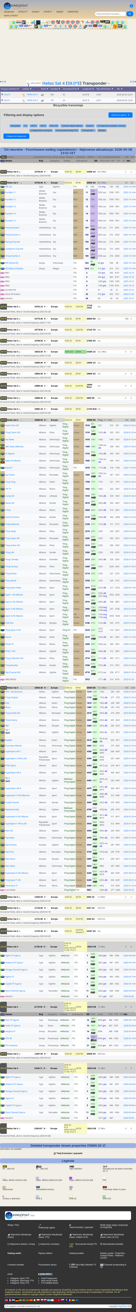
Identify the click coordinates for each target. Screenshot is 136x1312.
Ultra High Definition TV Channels (82, 1266)
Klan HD (9, 830)
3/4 (94, 183)
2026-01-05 (128, 294)
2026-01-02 (128, 425)
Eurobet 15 (10, 220)
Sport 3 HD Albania (14, 608)
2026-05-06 (128, 1077)
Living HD (9, 496)
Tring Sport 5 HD (13, 630)
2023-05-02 (129, 890)
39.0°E (73, 83)
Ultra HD (54, 126)
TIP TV (8, 488)
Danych (90, 126)
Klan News (10, 866)
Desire (8, 637)
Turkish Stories (12, 802)
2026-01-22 (129, 885)
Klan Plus (9, 851)
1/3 (94, 363)
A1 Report (10, 453)
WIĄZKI (59, 12)
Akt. (129, 160)
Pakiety (103, 1253)
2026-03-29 (128, 969)
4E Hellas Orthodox (14, 268)
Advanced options (120, 115)
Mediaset (68, 779)
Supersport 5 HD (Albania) (17, 795)
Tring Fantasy (11, 566)
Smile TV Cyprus (12, 1025)
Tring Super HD (12, 538)
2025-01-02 (128, 510)
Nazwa (8, 160)
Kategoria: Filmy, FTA (19, 1283)
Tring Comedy (11, 559)
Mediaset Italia (12, 809)
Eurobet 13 (10, 206)
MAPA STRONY (11, 16)
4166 (89, 919)
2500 (89, 897)
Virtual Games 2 (12, 234)
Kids (7, 703)
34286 (89, 172)
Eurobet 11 (10, 192)
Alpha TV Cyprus (12, 955)
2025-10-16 (128, 192)
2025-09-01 (129, 873)
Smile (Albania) (12, 524)
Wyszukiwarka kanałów (111, 1244)
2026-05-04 (128, 955)
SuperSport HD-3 (13, 772)
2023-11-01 (128, 615)
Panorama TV (11, 885)
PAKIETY (48, 12)
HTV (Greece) (11, 1045)
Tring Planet (10, 573)
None (89, 387)
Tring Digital (65, 425)
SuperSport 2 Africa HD (16, 758)
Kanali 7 (9, 467)
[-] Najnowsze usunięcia (41, 130)
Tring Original (11, 697)
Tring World (10, 580)
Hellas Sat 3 (32, 94)
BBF (7, 725)
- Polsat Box (119, 1253)
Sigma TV (9, 976)
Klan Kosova (10, 844)
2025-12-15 (128, 637)
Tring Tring (10, 481)
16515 (90, 947)
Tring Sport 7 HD (13, 880)
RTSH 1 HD (10, 651)
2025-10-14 (128, 186)
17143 (89, 305)
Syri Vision (10, 474)
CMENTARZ (73, 12)
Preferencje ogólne (46, 1226)
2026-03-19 (128, 587)
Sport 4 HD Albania (14, 615)
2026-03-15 (128, 976)
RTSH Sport (10, 765)
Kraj (41, 160)
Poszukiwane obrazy (47, 1265)
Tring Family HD (12, 713)
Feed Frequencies (49, 1278)
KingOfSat (122, 1306)
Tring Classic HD (12, 432)
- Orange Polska (113, 1254)
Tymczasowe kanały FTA (67, 130)
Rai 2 (7, 778)
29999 (89, 420)
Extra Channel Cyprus (15, 990)
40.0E (3, 82)
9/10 (95, 409)
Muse (7, 707)
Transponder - (88, 130)
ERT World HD (11, 263)
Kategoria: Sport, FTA (19, 1278)
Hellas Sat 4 (53, 83)
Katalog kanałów (76, 1253)
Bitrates (102, 130)
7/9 (94, 330)
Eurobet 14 (10, 213)
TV (25, 126)
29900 (89, 374)
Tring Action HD (12, 545)
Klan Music (10, 858)
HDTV (33, 126)
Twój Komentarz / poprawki (69, 1153)
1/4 (94, 172)
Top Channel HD (12, 672)
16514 (90, 1068)
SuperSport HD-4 (13, 788)
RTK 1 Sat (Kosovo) (13, 691)
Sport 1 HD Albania (14, 594)
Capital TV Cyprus (13, 983)
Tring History (11, 720)
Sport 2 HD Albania (14, 601)
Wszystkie (15, 126)
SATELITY (23, 12)
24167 (89, 931)
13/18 (89, 308)
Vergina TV (10, 1031)
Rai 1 (7, 729)
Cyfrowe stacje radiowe (72, 126)
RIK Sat (8, 186)
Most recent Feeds (49, 1281)
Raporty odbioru (45, 1253)
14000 (89, 385)
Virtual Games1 (12, 227)
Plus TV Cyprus (12, 1020)
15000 (89, 363)
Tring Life (9, 552)
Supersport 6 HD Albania (16, 816)
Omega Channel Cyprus (16, 969)
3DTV (43, 126)
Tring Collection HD (14, 658)
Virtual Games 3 (12, 255)
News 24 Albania (13, 460)
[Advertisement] (68, 54)
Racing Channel (12, 241)
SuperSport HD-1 (13, 751)
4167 (89, 908)
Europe (54, 172)
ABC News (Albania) (14, 446)
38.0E (132, 82)
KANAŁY (36, 12)
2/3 (94, 374)
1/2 (94, 352)
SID (95, 160)
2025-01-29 (128, 679)
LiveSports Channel (14, 248)
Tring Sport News (13, 587)
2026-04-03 (128, 996)
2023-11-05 (128, 467)
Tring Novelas (11, 665)
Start (20, 1215)
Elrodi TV (9, 644)
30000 (89, 183)
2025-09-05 (129, 713)
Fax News (9, 439)
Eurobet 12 (10, 199)
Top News (9, 837)
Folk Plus (9, 623)
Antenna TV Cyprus (14, 962)
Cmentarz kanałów (16, 1265)
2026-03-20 (128, 630)
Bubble (8, 740)
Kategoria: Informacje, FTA (22, 1281)
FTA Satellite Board (49, 1283)
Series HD (9, 503)
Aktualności (9, 12)
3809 (89, 398)
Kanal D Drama (12, 517)
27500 (89, 341)
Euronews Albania (13, 745)
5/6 (94, 319)
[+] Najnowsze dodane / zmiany (111, 126)
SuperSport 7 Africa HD (16, 823)
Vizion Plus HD (12, 425)
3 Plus (8, 510)
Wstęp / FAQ (13, 1225)
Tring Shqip (10, 531)
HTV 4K (8, 1038)
